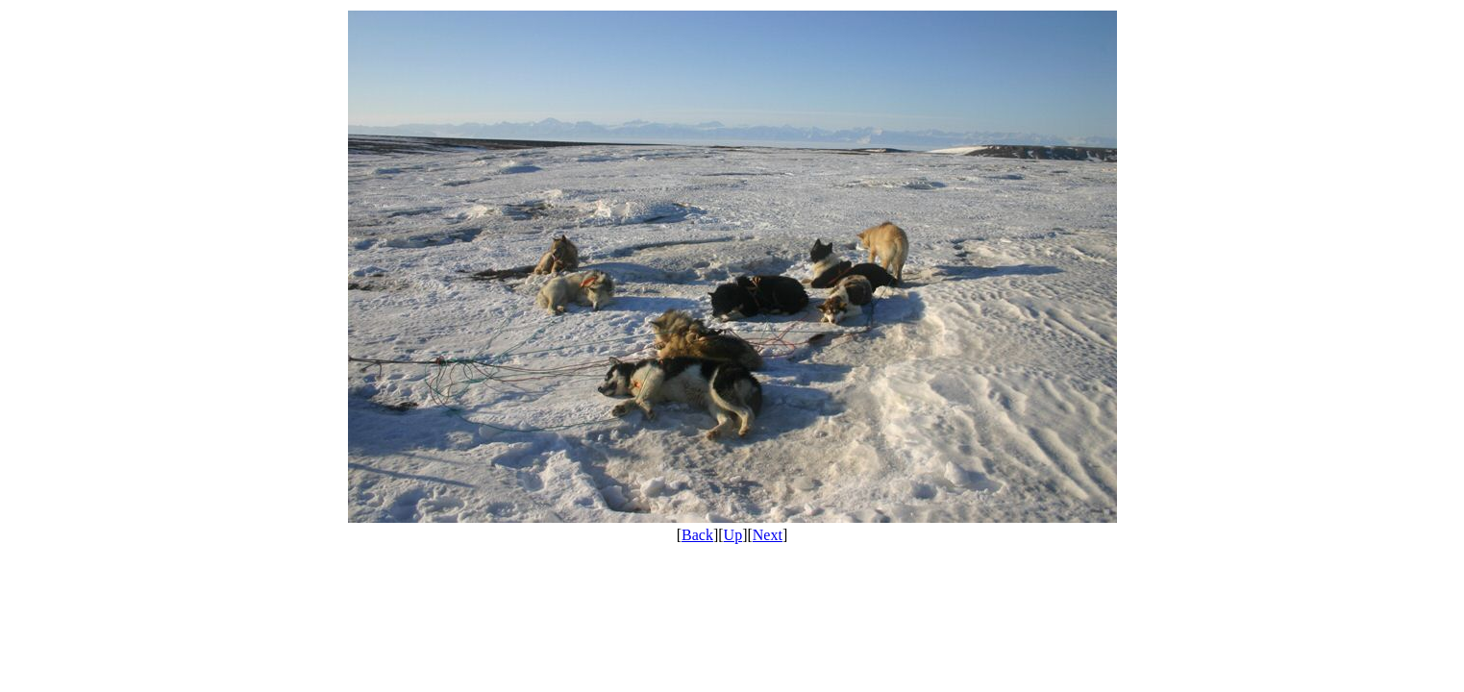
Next (767, 535)
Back (697, 535)
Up (733, 535)
